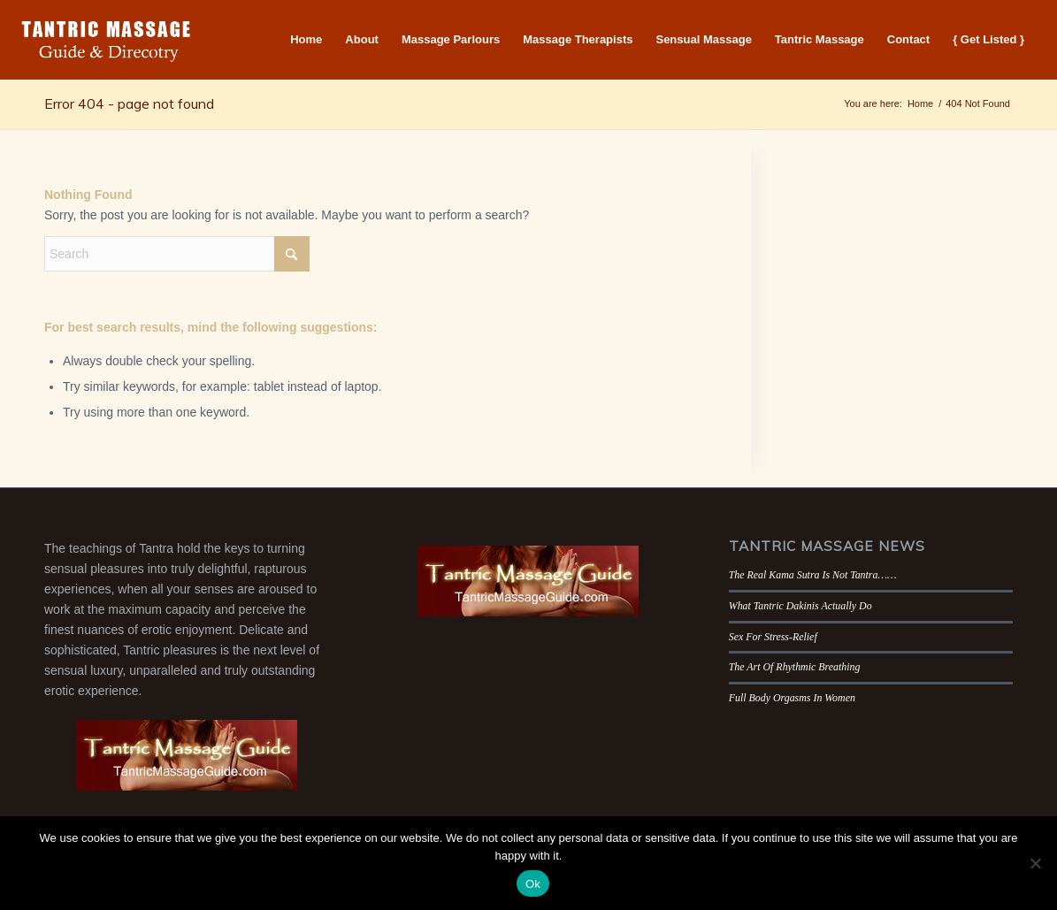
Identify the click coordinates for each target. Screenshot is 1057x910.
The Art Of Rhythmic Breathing (795, 667)
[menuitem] (306, 40)
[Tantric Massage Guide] (106, 40)
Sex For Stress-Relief (773, 637)
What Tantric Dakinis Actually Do (800, 606)
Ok (532, 884)
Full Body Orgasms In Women (792, 698)
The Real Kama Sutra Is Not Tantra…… (813, 575)
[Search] (177, 253)
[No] (1035, 863)
